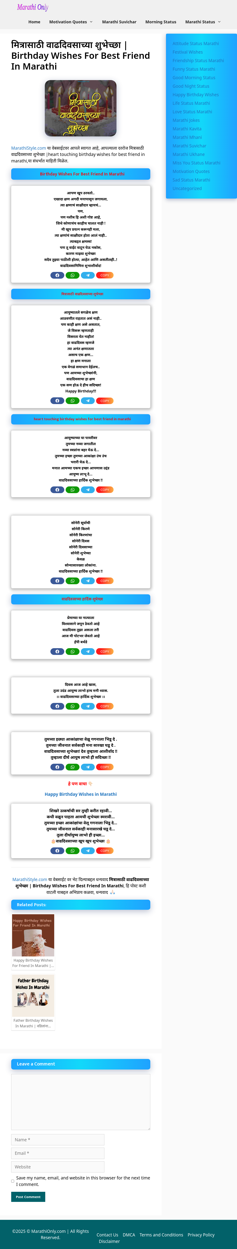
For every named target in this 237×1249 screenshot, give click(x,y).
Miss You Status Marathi (196, 163)
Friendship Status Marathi (198, 60)
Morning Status (160, 21)
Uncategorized (187, 188)
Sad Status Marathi (191, 180)
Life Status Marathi (191, 103)
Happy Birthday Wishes (196, 95)
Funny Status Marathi (194, 69)
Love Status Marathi (192, 112)
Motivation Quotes (73, 22)
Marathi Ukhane (189, 154)
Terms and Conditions (161, 1235)
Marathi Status (205, 22)
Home (34, 21)
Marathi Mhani (187, 137)
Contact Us (107, 1235)
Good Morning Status (194, 78)
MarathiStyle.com (28, 148)
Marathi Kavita (187, 129)
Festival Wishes (188, 52)
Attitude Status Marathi (196, 43)
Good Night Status (191, 86)
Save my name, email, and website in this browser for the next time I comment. (83, 1181)
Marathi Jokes (186, 120)
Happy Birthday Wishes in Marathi (81, 794)
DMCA (129, 1235)
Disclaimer (109, 1241)
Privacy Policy (201, 1235)
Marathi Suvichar (119, 21)
